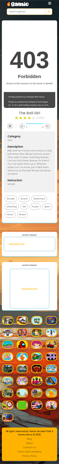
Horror (10, 214)
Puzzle (35, 206)
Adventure (39, 198)
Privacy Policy (29, 456)
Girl (24, 206)
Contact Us (29, 447)
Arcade (11, 198)
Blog (29, 438)
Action (24, 198)
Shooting (12, 206)
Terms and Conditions (29, 451)
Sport (47, 206)
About (29, 443)
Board (22, 214)
